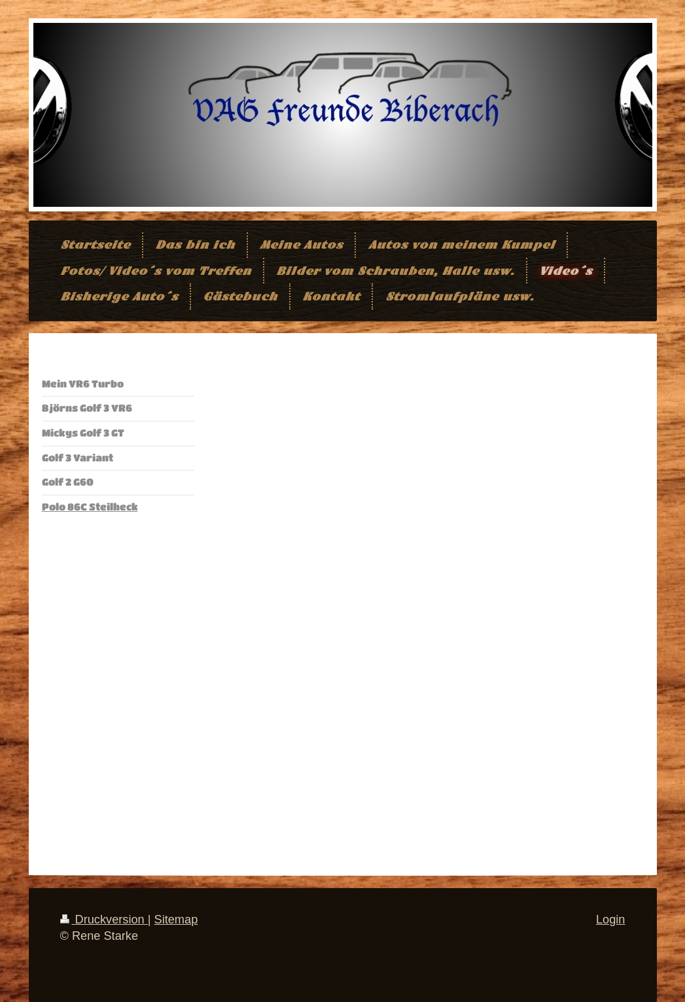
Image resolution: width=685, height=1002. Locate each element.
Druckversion (104, 919)
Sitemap (176, 919)
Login (610, 919)
